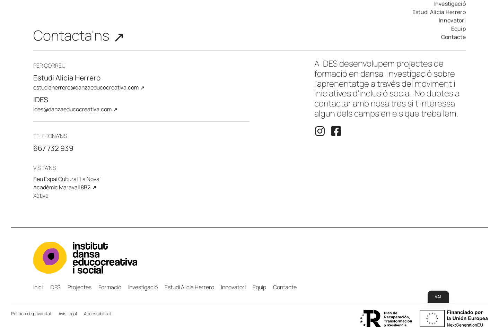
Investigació (143, 287)
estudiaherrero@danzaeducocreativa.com (86, 87)
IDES (55, 287)
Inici (38, 287)
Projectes (79, 287)
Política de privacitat (31, 313)
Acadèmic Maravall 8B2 (61, 187)
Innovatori (452, 20)
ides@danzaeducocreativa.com (72, 109)
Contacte (453, 37)
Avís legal (68, 313)
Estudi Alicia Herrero (439, 12)
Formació (109, 287)
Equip (458, 29)
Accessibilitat (97, 313)
